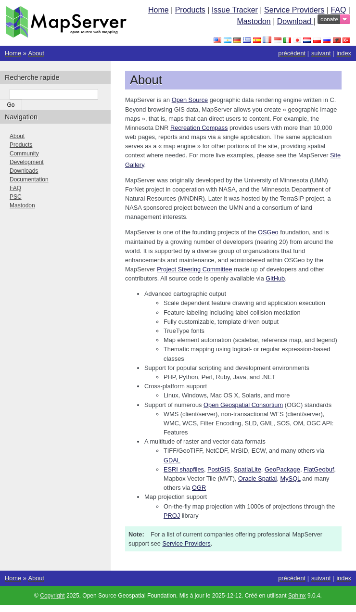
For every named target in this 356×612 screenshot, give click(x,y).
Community (24, 153)
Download (295, 21)
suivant (321, 53)
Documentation (29, 179)
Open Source (190, 99)
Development (27, 162)
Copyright (52, 595)
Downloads (24, 170)
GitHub (275, 278)
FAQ (338, 10)
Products (190, 10)
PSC (16, 196)
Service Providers (294, 10)
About (36, 53)
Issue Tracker (235, 10)
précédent (291, 53)
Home (158, 10)
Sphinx (297, 595)
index (343, 53)
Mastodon (253, 21)
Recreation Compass (199, 127)
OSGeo (268, 232)
